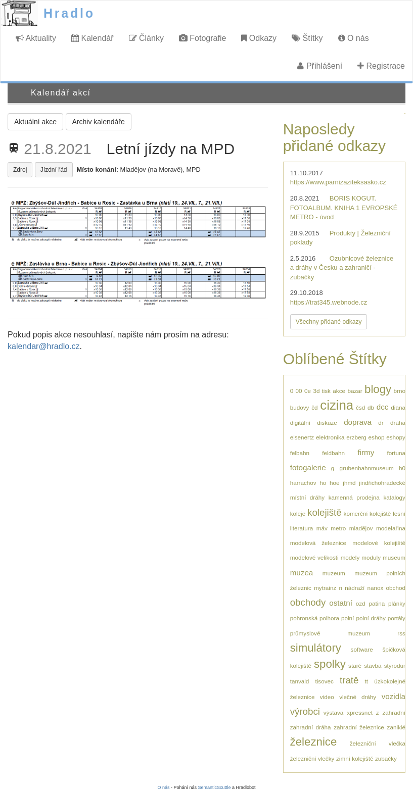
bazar (354, 390)
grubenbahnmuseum (367, 468)
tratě (349, 680)
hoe (335, 482)
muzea (301, 572)
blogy (377, 389)
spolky (330, 664)
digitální (300, 422)
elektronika (330, 437)
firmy (365, 452)
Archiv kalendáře (98, 122)
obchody (308, 602)
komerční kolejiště (367, 513)
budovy (299, 407)
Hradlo (69, 13)
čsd (360, 407)
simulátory (315, 647)
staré (354, 665)
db (371, 407)
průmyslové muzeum (330, 633)
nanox (376, 587)
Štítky (307, 38)
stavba (372, 665)
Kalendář (92, 38)
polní (347, 618)
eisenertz (302, 437)
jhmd (349, 482)
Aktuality (36, 38)
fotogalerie (308, 467)
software (362, 649)
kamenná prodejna (354, 497)
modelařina (390, 528)
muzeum (334, 573)
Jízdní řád (53, 169)
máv (322, 528)
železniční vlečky (312, 758)
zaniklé (396, 727)
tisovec (324, 681)
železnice (313, 741)
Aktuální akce (35, 122)
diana (398, 407)
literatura (301, 528)
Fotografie (202, 38)
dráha (397, 422)
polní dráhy (370, 618)
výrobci (305, 711)
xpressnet (360, 712)
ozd (360, 603)
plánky (396, 603)
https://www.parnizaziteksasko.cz (338, 182)
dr (380, 422)
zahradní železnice (359, 727)
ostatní (340, 603)
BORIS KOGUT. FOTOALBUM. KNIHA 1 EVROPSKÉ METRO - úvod (344, 207)
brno (399, 390)
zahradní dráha (310, 727)
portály (396, 618)
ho (322, 482)
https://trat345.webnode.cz (328, 302)
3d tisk (322, 390)
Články (146, 38)
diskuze (327, 422)
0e (307, 390)
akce (339, 390)
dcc (383, 407)
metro (338, 528)
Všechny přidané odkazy (329, 321)
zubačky (386, 758)
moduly (371, 557)
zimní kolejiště (354, 758)
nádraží (354, 587)
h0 (402, 468)
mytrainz (325, 587)
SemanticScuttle (214, 787)
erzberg (356, 437)
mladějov (361, 528)
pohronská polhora (314, 618)
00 (299, 390)
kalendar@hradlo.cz (44, 346)
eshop (377, 437)
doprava (358, 422)
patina (377, 603)
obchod (395, 587)
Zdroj (20, 169)
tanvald (299, 681)
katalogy (394, 497)
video (327, 697)
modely (350, 557)
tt (367, 681)
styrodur (394, 665)
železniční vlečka (377, 743)
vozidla (393, 696)
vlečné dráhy (357, 697)
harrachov (303, 482)
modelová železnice (318, 542)
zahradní (393, 712)
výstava (334, 712)
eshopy (395, 437)
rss (401, 633)
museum (394, 557)
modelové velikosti (314, 557)
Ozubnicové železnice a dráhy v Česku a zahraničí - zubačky (341, 268)
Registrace (381, 66)
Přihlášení (319, 66)
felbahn (299, 453)
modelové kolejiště (378, 542)
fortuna (396, 453)
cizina (336, 405)
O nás (353, 38)
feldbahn (333, 453)
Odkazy (259, 38)
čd (314, 407)
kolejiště (324, 512)
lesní (399, 513)
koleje (298, 513)
